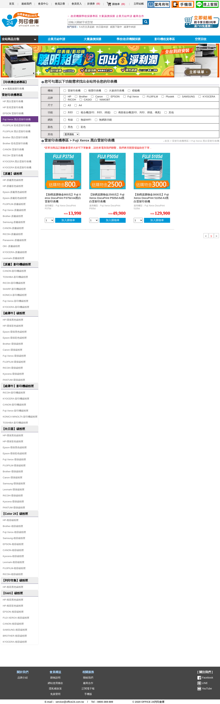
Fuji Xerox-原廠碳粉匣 (14, 210)
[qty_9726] (93, 220)
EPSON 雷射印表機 (13, 113)
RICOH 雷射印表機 (13, 155)
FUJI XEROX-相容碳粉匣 (16, 617)
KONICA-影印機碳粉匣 (15, 295)
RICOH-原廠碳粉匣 (13, 234)
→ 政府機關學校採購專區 (82, 16)
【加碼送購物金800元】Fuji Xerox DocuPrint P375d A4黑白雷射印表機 (63, 198)
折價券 (94, 3)
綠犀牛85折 (130, 27)
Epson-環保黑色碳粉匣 (15, 331)
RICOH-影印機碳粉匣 (14, 283)
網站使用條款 (55, 683)
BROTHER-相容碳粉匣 (15, 635)
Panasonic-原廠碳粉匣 (14, 240)
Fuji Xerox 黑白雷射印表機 (17, 119)
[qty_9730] (49, 220)
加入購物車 (68, 220)
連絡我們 (26, 3)
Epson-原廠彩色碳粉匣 (15, 198)
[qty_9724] (138, 220)
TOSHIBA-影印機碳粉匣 (15, 277)
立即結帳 (139, 3)
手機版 (88, 694)
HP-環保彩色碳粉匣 (13, 325)
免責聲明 (55, 694)
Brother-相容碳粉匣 (13, 526)
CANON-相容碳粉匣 (13, 550)
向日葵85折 (102, 27)
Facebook (207, 677)
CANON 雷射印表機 (13, 149)
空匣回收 (201, 39)
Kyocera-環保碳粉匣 (13, 373)
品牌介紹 (22, 677)
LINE (204, 683)
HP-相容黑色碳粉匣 (13, 587)
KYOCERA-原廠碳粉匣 (15, 252)
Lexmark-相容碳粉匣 (13, 562)
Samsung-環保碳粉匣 (14, 483)
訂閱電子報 (88, 688)
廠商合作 (138, 16)
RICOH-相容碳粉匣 (13, 574)
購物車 (119, 4)
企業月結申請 (56, 39)
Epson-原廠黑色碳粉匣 (15, 192)
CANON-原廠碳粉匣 (13, 228)
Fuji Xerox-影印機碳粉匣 (15, 301)
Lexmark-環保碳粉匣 (13, 489)
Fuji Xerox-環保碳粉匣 (14, 355)
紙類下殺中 (116, 27)
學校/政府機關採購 (129, 39)
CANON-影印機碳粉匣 (14, 271)
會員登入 (77, 3)
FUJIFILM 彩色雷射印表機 (16, 125)
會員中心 (43, 3)
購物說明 (55, 677)
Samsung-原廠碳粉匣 (14, 222)
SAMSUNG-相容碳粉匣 (15, 629)
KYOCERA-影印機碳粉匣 (16, 307)
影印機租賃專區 (164, 39)
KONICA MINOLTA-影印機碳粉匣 (20, 416)
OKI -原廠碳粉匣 (11, 246)
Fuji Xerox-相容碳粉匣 (14, 532)
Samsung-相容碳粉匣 (14, 538)
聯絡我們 (88, 677)
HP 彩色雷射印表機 (13, 107)
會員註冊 (60, 3)
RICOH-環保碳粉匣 (13, 367)
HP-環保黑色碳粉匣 (13, 319)
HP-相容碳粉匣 (11, 520)
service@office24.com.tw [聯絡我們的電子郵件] (70, 701)
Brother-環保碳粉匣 (13, 343)
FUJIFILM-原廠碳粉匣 (14, 204)
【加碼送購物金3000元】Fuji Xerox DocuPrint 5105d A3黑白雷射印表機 (151, 198)
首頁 (11, 3)
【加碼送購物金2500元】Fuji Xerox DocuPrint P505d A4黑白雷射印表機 (106, 198)
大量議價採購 (92, 39)
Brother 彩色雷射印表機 (15, 143)
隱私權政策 (55, 688)
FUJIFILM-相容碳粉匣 (14, 568)
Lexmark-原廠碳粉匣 (13, 258)
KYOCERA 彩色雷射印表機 (17, 167)
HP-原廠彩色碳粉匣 (13, 186)
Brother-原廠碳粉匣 (13, 216)
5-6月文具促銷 (87, 27)
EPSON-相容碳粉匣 (13, 544)
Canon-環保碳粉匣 (12, 349)
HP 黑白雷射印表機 (13, 101)
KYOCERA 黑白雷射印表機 (17, 161)
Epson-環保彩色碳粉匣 (15, 337)
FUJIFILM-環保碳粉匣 (14, 361)
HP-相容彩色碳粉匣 (13, 605)
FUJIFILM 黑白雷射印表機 (16, 131)
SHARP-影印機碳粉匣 (14, 289)
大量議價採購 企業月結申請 (115, 16)
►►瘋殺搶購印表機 (13, 88)
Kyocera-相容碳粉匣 (13, 556)
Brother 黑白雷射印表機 (15, 137)
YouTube (206, 688)
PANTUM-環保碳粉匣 (14, 380)
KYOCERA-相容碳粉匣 (15, 641)
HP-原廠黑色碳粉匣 (13, 180)
